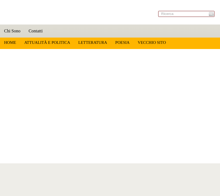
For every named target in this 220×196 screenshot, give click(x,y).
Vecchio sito (152, 42)
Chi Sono (12, 31)
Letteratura (92, 42)
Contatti (36, 31)
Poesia (122, 42)
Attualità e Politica (47, 42)
